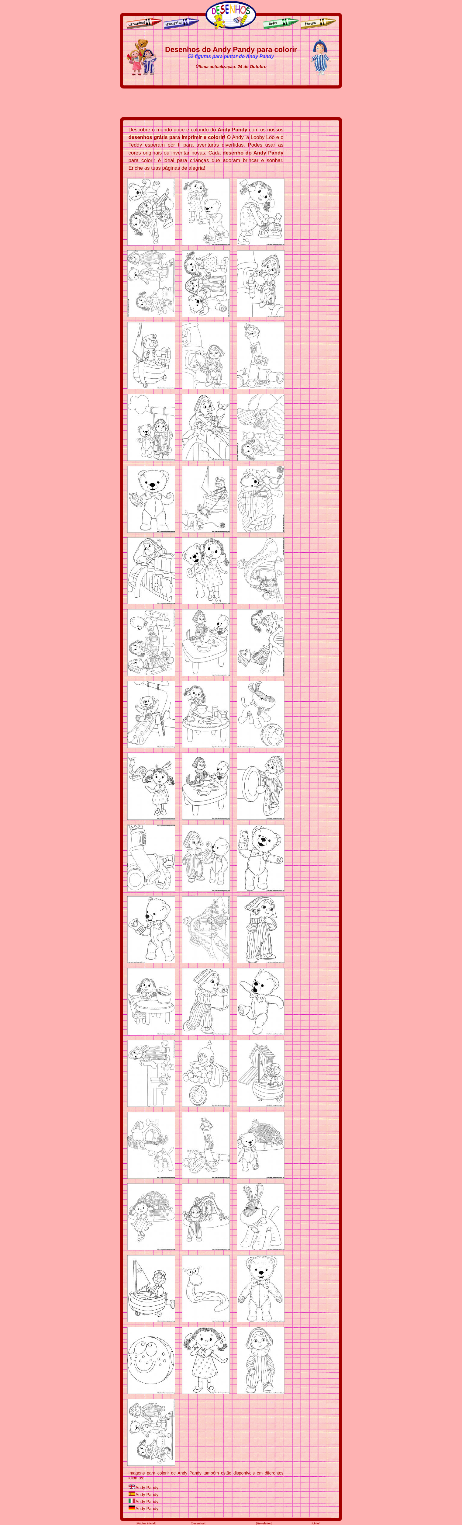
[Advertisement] (231, 102)
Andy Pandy (147, 1487)
